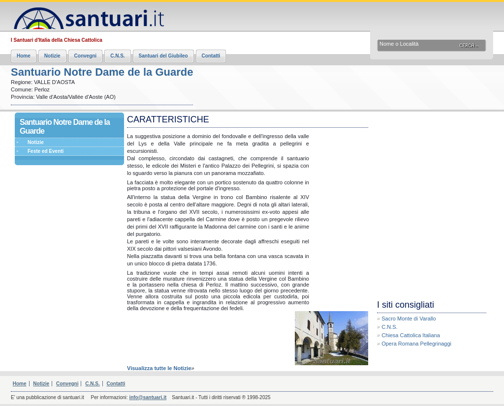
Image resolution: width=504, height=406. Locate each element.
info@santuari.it (147, 397)
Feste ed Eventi (45, 151)
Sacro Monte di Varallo (408, 318)
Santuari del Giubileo (163, 55)
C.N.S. (117, 55)
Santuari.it (87, 16)
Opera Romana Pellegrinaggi (416, 344)
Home (24, 55)
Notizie (52, 55)
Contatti (211, 55)
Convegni (85, 55)
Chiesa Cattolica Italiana (410, 335)
